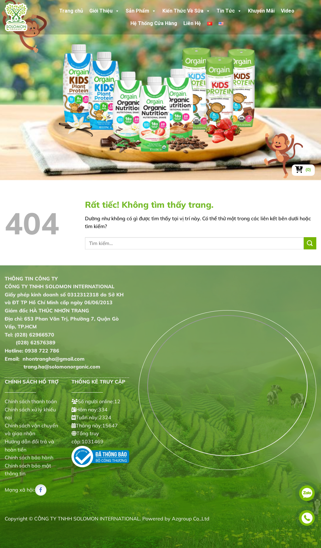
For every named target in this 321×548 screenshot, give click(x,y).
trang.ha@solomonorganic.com (52, 366)
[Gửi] (310, 243)
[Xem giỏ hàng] (303, 169)
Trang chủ (71, 11)
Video (287, 11)
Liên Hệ (192, 23)
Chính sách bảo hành (29, 457)
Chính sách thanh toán (31, 401)
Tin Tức (229, 11)
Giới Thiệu (104, 11)
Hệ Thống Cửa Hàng (153, 23)
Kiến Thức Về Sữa (186, 11)
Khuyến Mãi (261, 11)
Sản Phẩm (141, 11)
